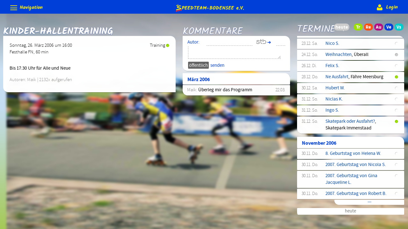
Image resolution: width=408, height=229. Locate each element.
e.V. (209, 8)
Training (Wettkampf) (346, 58)
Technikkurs (337, 69)
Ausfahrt (333, 47)
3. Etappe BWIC (340, 161)
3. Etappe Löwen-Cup (346, 150)
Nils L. (331, 138)
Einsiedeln (335, 127)
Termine (316, 29)
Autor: (193, 44)
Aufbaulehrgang (341, 172)
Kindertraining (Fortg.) (347, 190)
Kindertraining (339, 87)
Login (386, 7)
